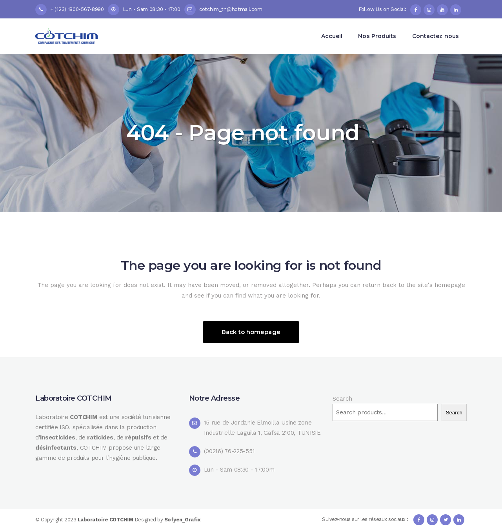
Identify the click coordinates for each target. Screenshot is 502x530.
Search (342, 398)
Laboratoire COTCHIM (106, 520)
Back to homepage (251, 332)
